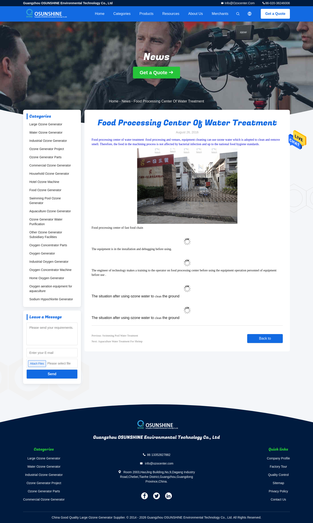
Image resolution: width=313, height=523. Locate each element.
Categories (121, 14)
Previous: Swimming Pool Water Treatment (115, 335)
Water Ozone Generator (45, 132)
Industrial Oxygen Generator (48, 261)
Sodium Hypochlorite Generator (51, 299)
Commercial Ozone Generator (50, 165)
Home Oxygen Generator (46, 278)
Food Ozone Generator (45, 190)
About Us (195, 14)
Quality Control (278, 475)
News (126, 101)
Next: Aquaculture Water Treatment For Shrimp (117, 341)
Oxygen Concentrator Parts (48, 245)
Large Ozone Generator (45, 124)
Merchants (220, 14)
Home (99, 14)
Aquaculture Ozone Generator (50, 211)
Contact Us (278, 499)
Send (52, 374)
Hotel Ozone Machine (44, 182)
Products (146, 14)
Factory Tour (278, 466)
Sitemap (278, 483)
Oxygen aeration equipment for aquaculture (50, 289)
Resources (170, 14)
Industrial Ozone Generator (48, 140)
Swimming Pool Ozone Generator (45, 200)
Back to (265, 338)
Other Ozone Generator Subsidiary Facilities (45, 234)
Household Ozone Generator (49, 173)
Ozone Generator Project (46, 149)
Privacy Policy (278, 491)
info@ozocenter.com (239, 3)
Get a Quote (275, 14)
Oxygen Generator (42, 253)
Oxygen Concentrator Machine (50, 270)
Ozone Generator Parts (45, 157)
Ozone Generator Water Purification (45, 222)
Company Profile (278, 458)
